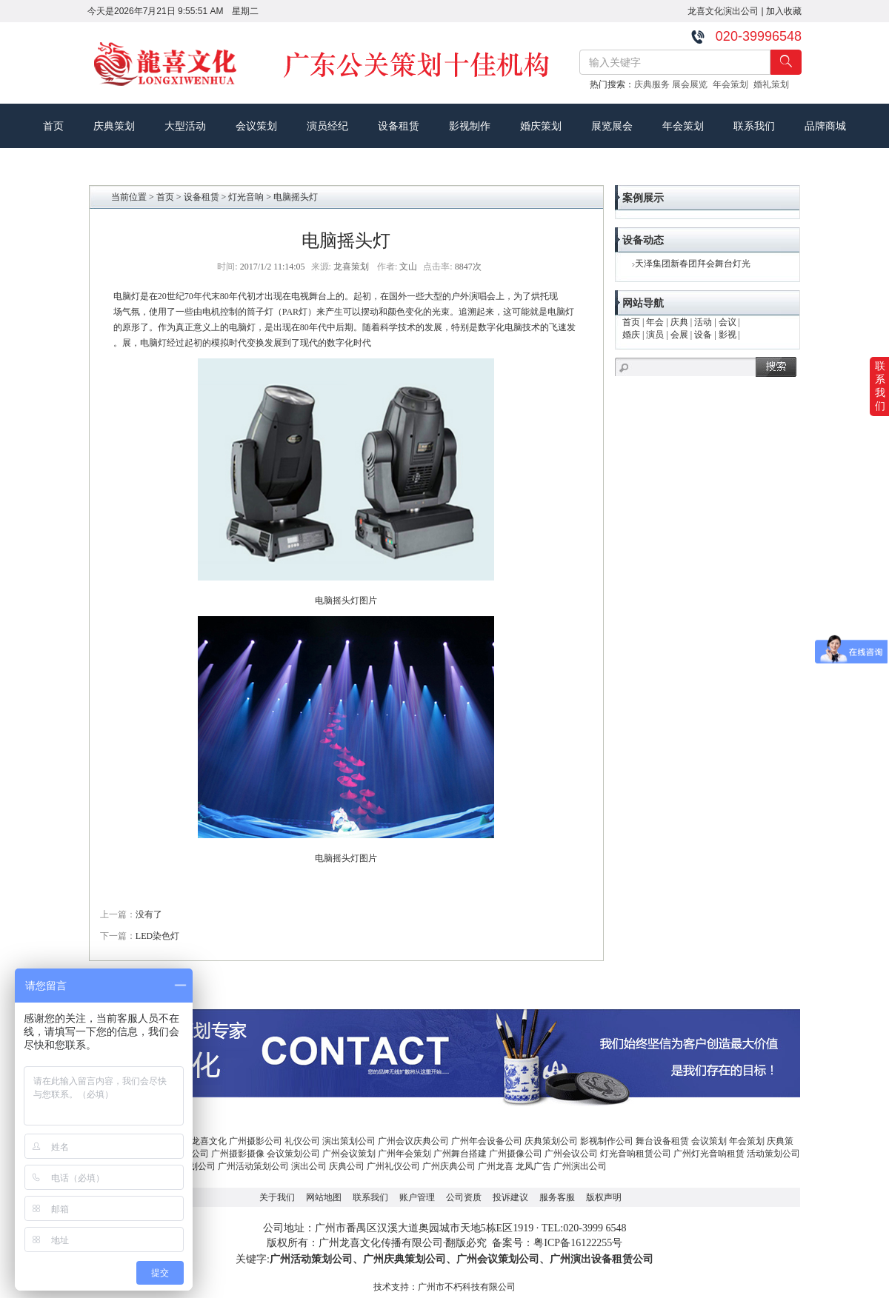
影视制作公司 (606, 1141)
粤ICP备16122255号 (577, 1242)
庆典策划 (114, 126)
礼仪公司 (302, 1141)
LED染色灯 (157, 936)
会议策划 (256, 126)
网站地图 (324, 1197)
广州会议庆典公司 (413, 1141)
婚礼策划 (773, 84)
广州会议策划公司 (497, 1259)
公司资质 (464, 1197)
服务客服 (557, 1197)
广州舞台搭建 (460, 1153)
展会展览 (692, 84)
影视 (727, 334)
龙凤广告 (533, 1166)
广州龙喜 (495, 1166)
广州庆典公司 (449, 1166)
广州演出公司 (580, 1166)
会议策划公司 (293, 1153)
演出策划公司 (349, 1141)
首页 (53, 126)
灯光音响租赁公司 (635, 1153)
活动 (703, 322)
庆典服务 (653, 84)
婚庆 (631, 334)
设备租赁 (398, 126)
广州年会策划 (404, 1153)
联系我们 (754, 126)
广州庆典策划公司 (404, 1259)
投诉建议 (510, 1197)
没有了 (149, 914)
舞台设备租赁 (662, 1141)
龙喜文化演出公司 (723, 11)
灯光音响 (246, 197)
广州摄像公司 (515, 1153)
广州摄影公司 (255, 1141)
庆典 (679, 322)
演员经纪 (327, 126)
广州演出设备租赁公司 (601, 1259)
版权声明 (604, 1197)
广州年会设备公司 (486, 1141)
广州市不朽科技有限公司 (467, 1287)
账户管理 (417, 1197)
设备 (703, 334)
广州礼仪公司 (393, 1166)
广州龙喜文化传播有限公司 (381, 1242)
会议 (727, 322)
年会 (655, 322)
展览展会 (612, 126)
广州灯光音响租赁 (709, 1153)
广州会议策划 (349, 1153)
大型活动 (185, 126)
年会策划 (733, 84)
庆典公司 (346, 1166)
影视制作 (469, 126)
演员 (655, 334)
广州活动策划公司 (253, 1166)
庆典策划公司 (551, 1141)
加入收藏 (784, 11)
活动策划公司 (773, 1153)
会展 (679, 334)
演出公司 (309, 1166)
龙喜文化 (209, 1141)
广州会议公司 (571, 1153)
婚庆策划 (541, 126)
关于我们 (277, 1197)
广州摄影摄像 (237, 1153)
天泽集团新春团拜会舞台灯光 (692, 263)
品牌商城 (825, 126)
